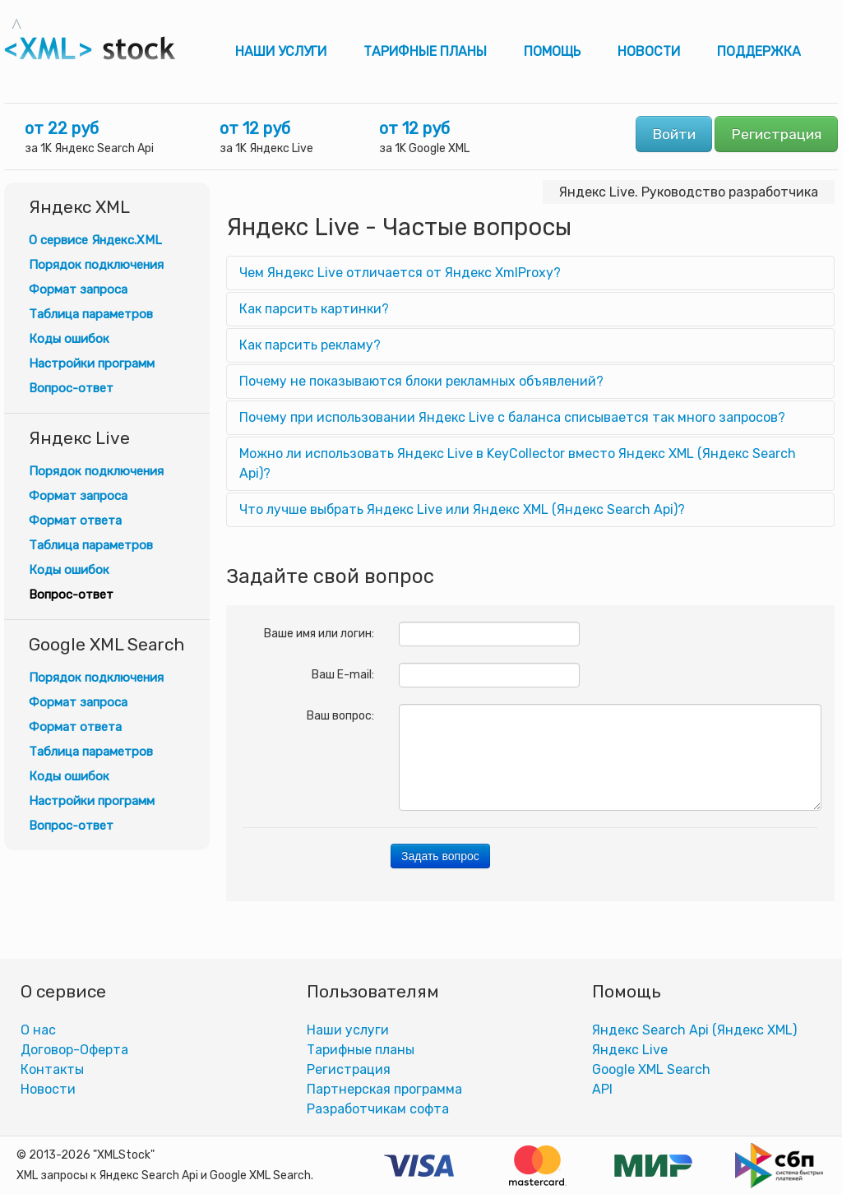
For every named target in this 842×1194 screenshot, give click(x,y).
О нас (38, 1030)
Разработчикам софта (378, 1109)
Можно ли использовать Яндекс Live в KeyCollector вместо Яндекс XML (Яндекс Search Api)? (517, 463)
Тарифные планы (425, 51)
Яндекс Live (630, 1049)
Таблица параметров (91, 314)
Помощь (552, 51)
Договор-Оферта (74, 1049)
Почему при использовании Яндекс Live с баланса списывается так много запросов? (512, 417)
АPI (602, 1089)
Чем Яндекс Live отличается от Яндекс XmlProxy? (400, 272)
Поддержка (759, 51)
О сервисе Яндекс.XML (95, 240)
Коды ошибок (69, 338)
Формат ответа (75, 520)
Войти (674, 134)
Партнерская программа (384, 1089)
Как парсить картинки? (314, 309)
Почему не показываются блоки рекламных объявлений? (421, 381)
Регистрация (776, 134)
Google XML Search (651, 1069)
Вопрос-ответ (71, 388)
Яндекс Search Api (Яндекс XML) (694, 1030)
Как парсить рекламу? (310, 345)
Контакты (52, 1069)
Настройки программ (92, 363)
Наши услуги (280, 51)
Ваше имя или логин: (319, 634)
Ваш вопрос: (340, 716)
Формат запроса (78, 289)
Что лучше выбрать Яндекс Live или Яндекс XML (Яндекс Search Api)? (462, 509)
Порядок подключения (96, 264)
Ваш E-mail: (343, 675)
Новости (649, 51)
